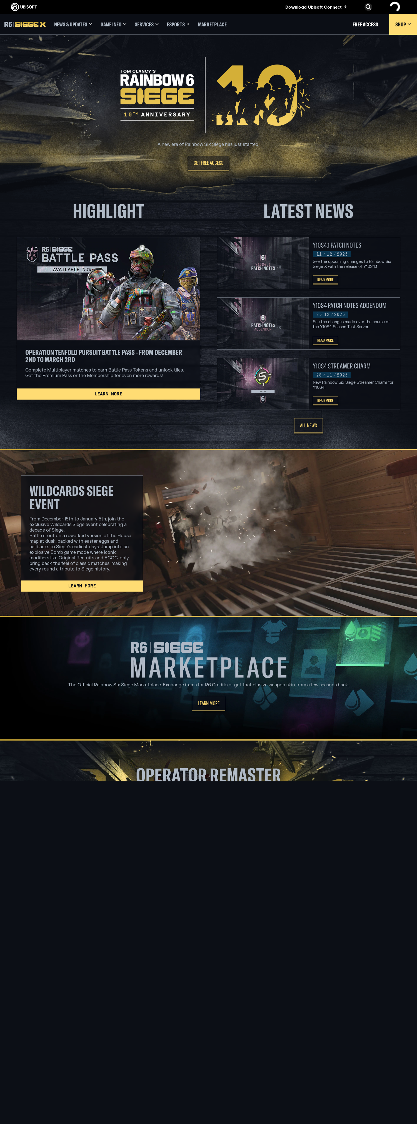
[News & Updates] (73, 24)
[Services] (147, 24)
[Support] (46, 1049)
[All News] (308, 425)
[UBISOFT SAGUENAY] (136, 1068)
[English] (368, 993)
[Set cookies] (21, 1084)
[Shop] (403, 24)
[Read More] (325, 280)
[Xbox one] (208, 1036)
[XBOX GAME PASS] (208, 1023)
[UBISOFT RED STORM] (136, 1055)
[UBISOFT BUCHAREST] (136, 1042)
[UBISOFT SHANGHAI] (136, 1074)
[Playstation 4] (208, 1048)
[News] (46, 1040)
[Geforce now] (281, 1023)
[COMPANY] (46, 1032)
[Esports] (178, 24)
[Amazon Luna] (208, 1061)
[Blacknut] (281, 1029)
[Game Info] (113, 24)
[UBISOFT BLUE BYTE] (136, 1036)
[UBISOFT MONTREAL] (136, 1023)
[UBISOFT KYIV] (136, 1048)
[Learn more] (108, 394)
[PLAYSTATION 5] (208, 1042)
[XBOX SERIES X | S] (208, 1029)
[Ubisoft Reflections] (136, 1061)
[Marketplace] (212, 24)
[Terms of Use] (46, 1073)
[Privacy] (46, 1067)
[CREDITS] (136, 1087)
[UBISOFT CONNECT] (46, 1023)
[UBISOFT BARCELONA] (136, 1029)
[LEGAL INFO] (46, 1078)
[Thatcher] (208, 922)
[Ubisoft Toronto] (136, 1080)
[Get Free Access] (208, 163)
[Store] (46, 1015)
